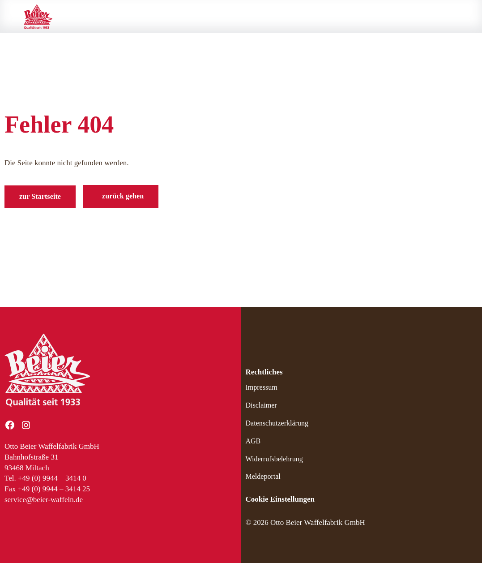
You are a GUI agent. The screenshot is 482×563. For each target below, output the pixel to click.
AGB (253, 441)
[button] (120, 196)
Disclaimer (261, 405)
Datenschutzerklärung (277, 423)
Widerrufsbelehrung (274, 459)
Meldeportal (263, 476)
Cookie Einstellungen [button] (280, 499)
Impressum (261, 387)
